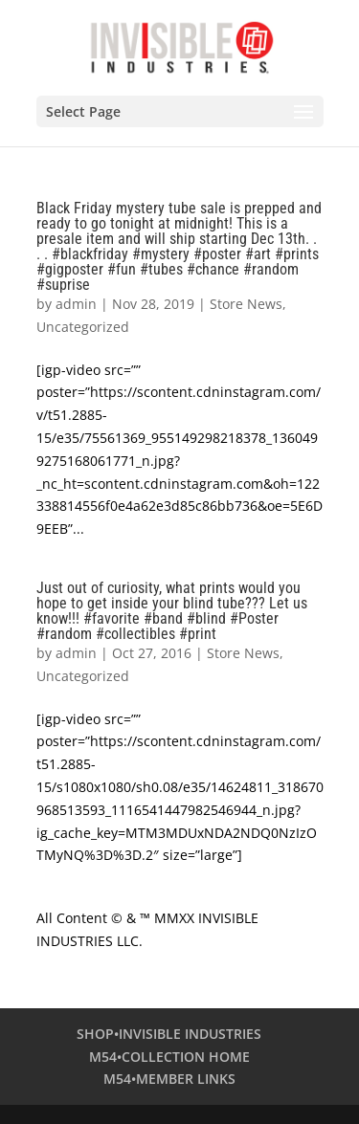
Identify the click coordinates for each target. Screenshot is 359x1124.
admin (76, 304)
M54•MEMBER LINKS (169, 1078)
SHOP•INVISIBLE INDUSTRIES (169, 1034)
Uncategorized (82, 327)
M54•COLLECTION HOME (169, 1056)
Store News (246, 304)
